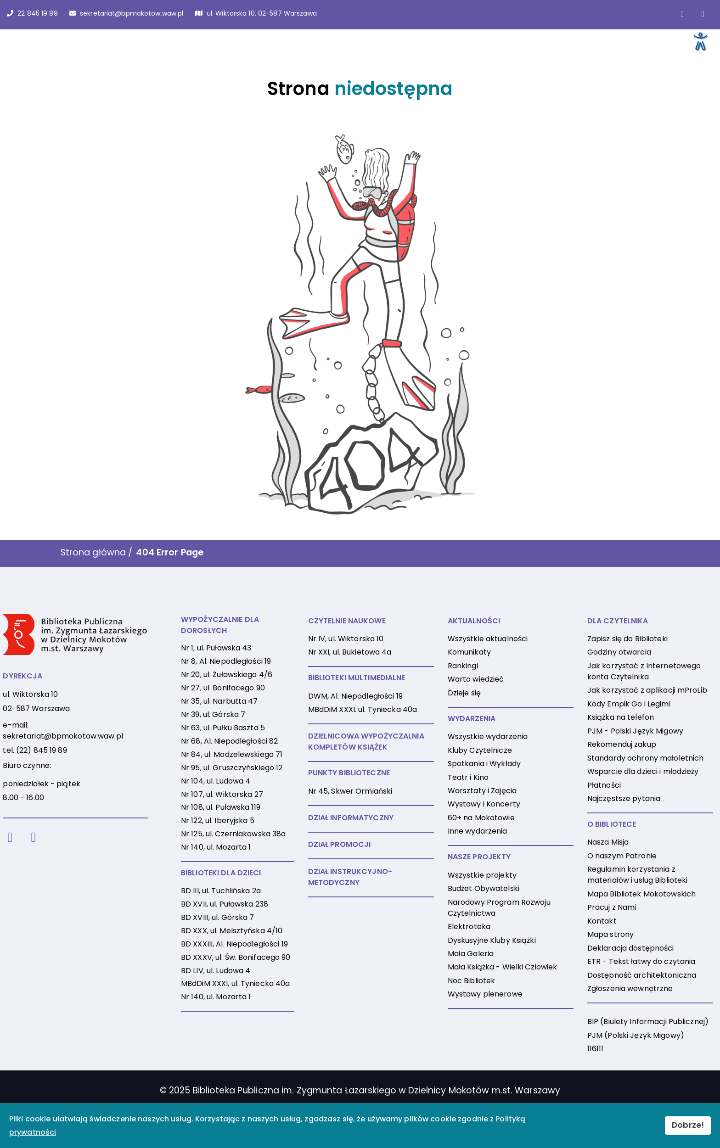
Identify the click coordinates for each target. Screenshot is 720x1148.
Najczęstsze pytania (623, 798)
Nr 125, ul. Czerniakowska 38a (233, 834)
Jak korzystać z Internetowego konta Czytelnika (644, 671)
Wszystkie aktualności (488, 638)
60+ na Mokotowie (481, 817)
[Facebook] (9, 837)
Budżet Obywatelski (483, 888)
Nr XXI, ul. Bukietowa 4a (350, 652)
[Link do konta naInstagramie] (703, 14)
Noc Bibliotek (471, 980)
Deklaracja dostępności (630, 948)
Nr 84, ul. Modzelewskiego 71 (231, 754)
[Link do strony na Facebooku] (682, 14)
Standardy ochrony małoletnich (645, 758)
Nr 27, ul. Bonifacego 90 (223, 688)
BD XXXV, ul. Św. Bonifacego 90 (236, 957)
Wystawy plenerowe (485, 994)
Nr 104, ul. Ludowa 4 (215, 781)
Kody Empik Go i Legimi (628, 704)
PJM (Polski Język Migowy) (635, 1035)
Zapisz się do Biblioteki (627, 638)
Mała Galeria (471, 953)
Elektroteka (469, 926)
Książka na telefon (620, 717)
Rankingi (463, 666)
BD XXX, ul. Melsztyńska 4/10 (231, 930)
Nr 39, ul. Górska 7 (213, 714)
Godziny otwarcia (619, 652)
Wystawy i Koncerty (484, 804)
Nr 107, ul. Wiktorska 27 (222, 794)
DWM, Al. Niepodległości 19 (355, 696)
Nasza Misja (608, 842)
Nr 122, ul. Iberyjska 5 (217, 820)
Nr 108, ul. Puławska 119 (220, 807)
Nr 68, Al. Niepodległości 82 (229, 741)
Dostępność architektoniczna (641, 975)
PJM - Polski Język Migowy (635, 731)
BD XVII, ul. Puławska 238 (224, 904)
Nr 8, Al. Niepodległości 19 (226, 661)
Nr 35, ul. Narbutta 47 (219, 701)
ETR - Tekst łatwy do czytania (641, 961)
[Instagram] (33, 837)
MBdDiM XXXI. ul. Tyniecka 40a (362, 709)
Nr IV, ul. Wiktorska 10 (346, 638)
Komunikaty (469, 652)
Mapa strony (610, 934)
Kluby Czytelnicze (480, 750)
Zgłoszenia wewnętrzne (630, 988)
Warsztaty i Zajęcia (482, 790)
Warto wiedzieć (476, 679)
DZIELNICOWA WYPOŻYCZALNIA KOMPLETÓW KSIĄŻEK (366, 741)
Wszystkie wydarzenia (488, 736)
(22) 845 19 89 (41, 750)
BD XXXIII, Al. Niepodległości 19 (234, 944)
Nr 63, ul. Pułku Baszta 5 (223, 727)
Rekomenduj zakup (621, 744)
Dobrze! (688, 1125)
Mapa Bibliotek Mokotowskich (641, 894)
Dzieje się (464, 693)
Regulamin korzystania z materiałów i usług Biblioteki (637, 874)
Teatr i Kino (468, 777)
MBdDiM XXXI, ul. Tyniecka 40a (235, 983)
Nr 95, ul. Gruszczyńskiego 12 (231, 767)
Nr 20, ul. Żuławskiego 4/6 (226, 674)
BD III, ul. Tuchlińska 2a (221, 890)
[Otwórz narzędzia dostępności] (700, 41)
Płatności (604, 785)
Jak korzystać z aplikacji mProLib (647, 690)
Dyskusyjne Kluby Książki (492, 940)
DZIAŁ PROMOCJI (339, 844)
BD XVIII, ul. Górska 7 (217, 917)
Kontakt (602, 921)
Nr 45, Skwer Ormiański (350, 791)
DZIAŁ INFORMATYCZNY (351, 817)
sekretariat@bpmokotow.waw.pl (63, 736)
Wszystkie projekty (482, 875)
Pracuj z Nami (611, 907)
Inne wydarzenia (477, 831)
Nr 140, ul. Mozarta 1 (216, 847)
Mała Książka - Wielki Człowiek (502, 967)
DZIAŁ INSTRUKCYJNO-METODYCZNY (350, 877)
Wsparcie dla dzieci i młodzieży (643, 771)
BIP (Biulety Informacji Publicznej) (648, 1021)
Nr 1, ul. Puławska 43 (216, 648)
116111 (595, 1048)
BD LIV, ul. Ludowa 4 (215, 970)
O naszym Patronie (622, 856)
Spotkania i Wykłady (484, 763)
